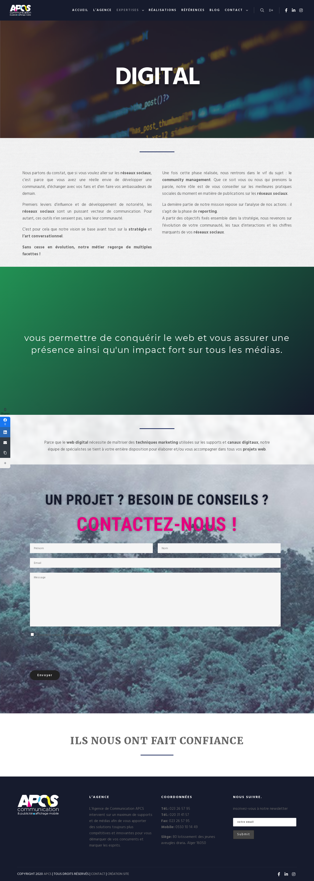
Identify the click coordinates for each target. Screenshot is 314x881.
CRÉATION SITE (118, 874)
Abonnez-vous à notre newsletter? (64, 635)
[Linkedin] (5, 432)
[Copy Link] (5, 453)
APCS (48, 874)
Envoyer (44, 675)
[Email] (5, 442)
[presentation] (67, 653)
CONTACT (98, 874)
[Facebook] (5, 422)
